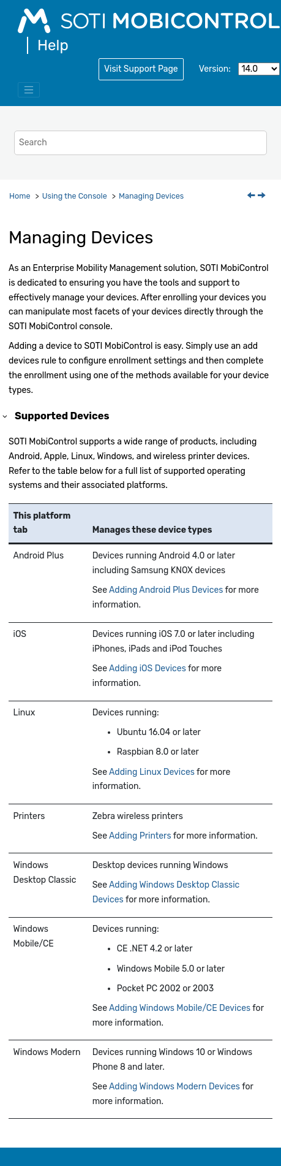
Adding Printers (140, 836)
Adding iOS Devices (147, 668)
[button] (5, 416)
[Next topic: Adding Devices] (262, 196)
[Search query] (140, 142)
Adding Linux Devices (152, 772)
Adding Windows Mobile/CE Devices (179, 1008)
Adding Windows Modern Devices (174, 1086)
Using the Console (74, 195)
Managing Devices (151, 195)
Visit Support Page (141, 69)
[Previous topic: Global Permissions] (252, 196)
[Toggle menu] (29, 90)
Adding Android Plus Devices (166, 590)
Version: (215, 69)
